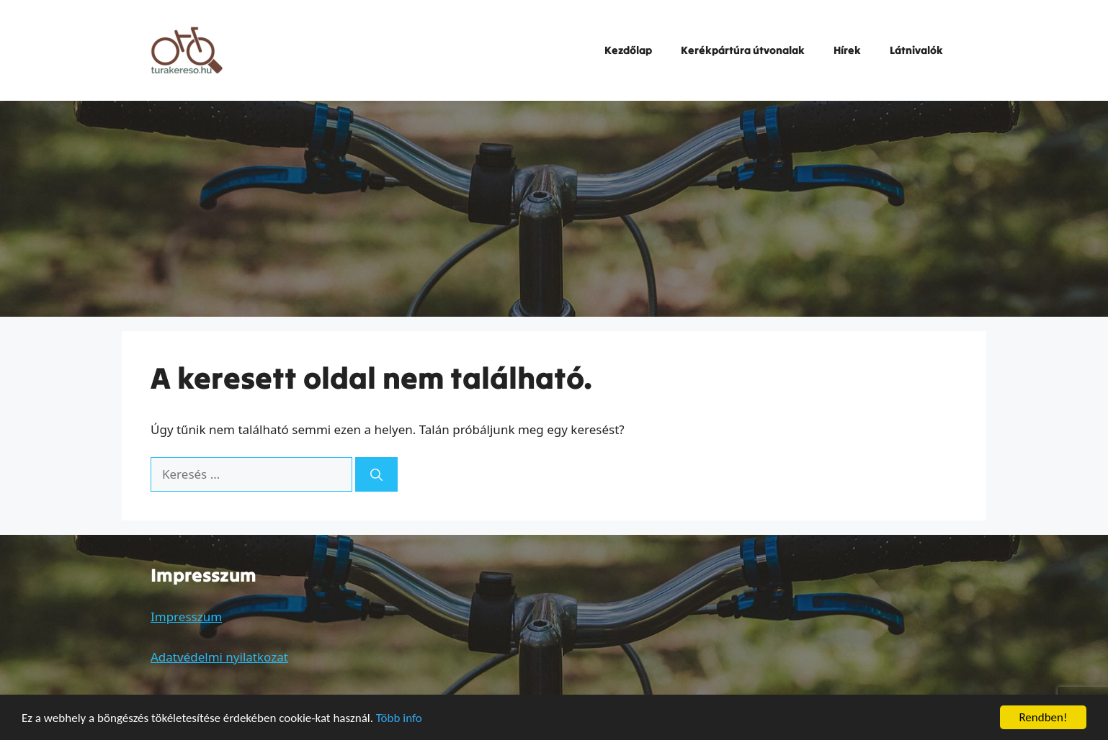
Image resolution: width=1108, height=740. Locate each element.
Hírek (847, 50)
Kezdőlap (628, 50)
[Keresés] (376, 474)
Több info (399, 719)
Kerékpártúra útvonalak (743, 50)
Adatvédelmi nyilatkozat (219, 657)
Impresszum (186, 616)
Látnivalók (916, 50)
